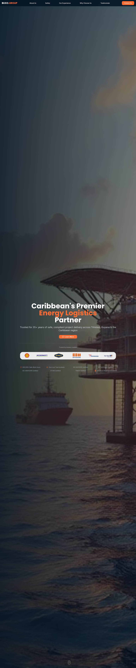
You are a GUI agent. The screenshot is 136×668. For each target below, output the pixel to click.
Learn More (68, 337)
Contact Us (128, 3)
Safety (47, 3)
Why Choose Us (85, 3)
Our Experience (65, 3)
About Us (33, 3)
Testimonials (105, 3)
